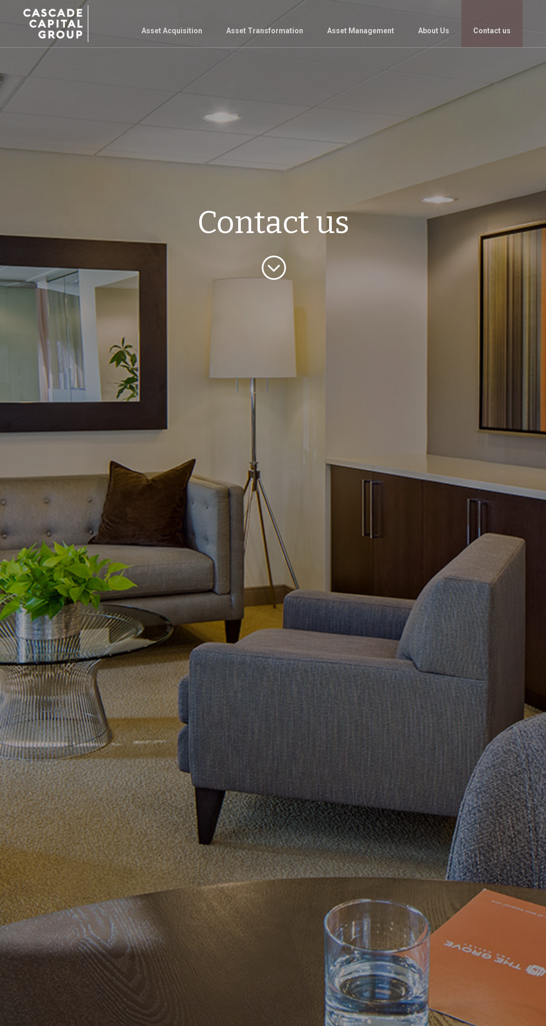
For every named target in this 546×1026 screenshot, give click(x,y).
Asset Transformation (264, 31)
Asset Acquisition (171, 31)
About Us (433, 31)
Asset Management (360, 31)
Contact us (492, 31)
